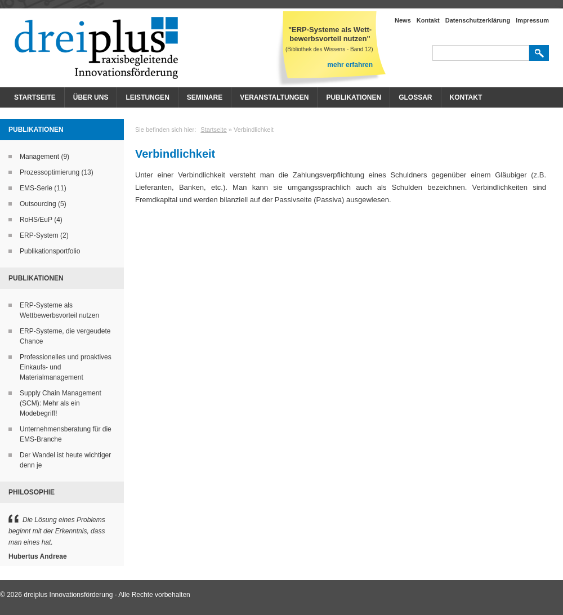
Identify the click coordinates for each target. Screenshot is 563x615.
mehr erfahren (350, 65)
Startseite (35, 97)
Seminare (204, 97)
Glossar (415, 97)
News (403, 20)
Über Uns (91, 97)
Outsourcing (38, 204)
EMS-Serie (36, 188)
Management (39, 157)
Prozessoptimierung (49, 172)
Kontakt (428, 20)
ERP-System (39, 235)
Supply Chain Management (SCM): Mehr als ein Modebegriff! (60, 403)
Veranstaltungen (274, 97)
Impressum (532, 20)
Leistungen (147, 97)
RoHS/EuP (36, 220)
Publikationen (353, 97)
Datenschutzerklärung (478, 20)
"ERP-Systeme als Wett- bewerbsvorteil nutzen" (330, 34)
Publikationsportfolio (50, 251)
